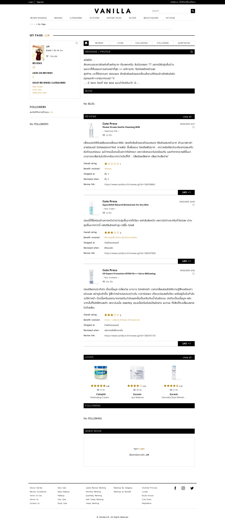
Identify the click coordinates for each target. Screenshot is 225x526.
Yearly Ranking (92, 503)
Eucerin (137, 394)
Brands (58, 18)
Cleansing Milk (110, 131)
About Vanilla (36, 487)
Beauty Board (151, 18)
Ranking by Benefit (122, 491)
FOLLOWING (141, 43)
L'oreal (145, 491)
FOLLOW (53, 56)
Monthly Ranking (93, 491)
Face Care (62, 487)
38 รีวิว (139, 390)
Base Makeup (64, 491)
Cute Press (109, 123)
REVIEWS (99, 43)
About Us (34, 499)
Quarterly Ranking (94, 495)
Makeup (61, 495)
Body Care (62, 503)
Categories (76, 18)
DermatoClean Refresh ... (174, 398)
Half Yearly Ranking (94, 499)
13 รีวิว (102, 390)
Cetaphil (101, 394)
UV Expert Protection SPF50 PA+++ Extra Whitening (128, 273)
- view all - (187, 116)
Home (32, 24)
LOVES (120, 43)
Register (40, 2)
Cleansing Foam (39, 92)
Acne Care (37, 89)
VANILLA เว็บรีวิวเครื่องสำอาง (182, 2)
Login (30, 2)
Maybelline (146, 503)
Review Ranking (38, 18)
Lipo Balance (137, 398)
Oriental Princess (149, 487)
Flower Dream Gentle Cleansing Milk (121, 127)
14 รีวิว (109, 212)
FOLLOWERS (38, 107)
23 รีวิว (109, 135)
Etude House (147, 495)
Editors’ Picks (114, 18)
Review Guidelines (38, 491)
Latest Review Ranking (96, 487)
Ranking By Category (123, 487)
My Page (170, 18)
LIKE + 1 (186, 192)
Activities (94, 18)
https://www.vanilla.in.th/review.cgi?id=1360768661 (130, 184)
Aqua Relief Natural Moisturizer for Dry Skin (125, 204)
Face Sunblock (110, 277)
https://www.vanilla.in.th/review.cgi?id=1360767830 (130, 253)
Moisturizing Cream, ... (100, 398)
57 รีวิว (175, 390)
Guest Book (184, 43)
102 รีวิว (109, 281)
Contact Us (35, 503)
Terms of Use (36, 495)
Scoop (132, 18)
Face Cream (37, 86)
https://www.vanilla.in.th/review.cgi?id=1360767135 (130, 335)
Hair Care (62, 499)
